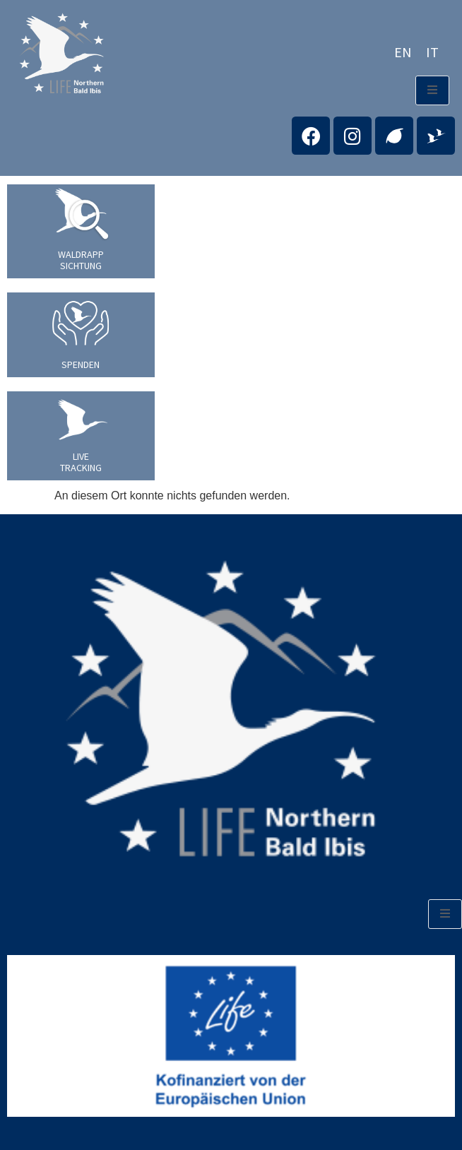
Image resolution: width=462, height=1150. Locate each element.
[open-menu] (432, 90)
